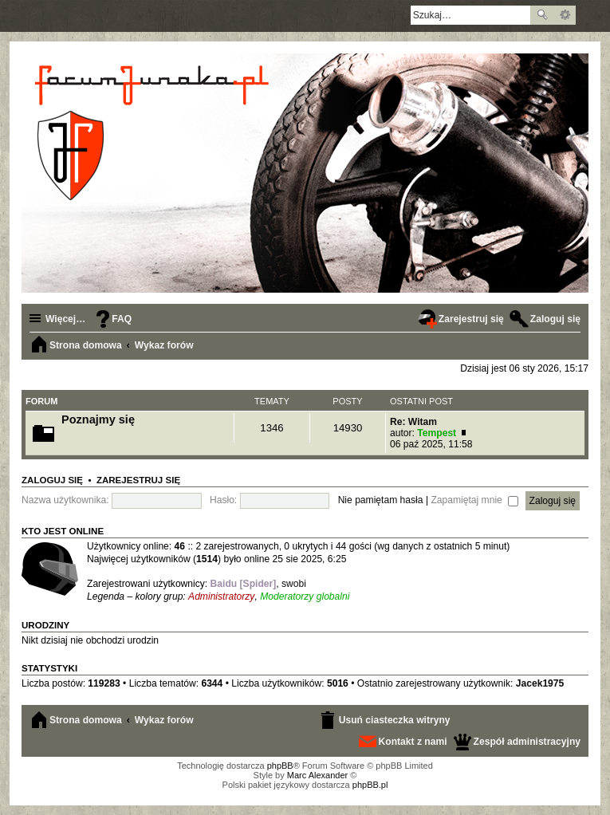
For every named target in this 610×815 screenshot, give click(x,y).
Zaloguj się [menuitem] (555, 319)
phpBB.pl (370, 784)
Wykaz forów (164, 720)
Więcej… (65, 319)
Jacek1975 (540, 683)
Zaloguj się (52, 480)
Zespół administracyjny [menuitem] (527, 741)
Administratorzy (221, 596)
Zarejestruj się (138, 480)
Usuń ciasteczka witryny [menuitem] (395, 720)
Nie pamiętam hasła (380, 500)
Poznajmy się (98, 419)
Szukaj (542, 15)
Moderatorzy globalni (304, 596)
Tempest (436, 433)
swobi (293, 583)
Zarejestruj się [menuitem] (471, 319)
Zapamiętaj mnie (474, 500)
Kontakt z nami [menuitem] (413, 741)
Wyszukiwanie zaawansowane (565, 15)
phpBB (280, 765)
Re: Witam (413, 421)
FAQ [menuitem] (122, 319)
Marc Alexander (317, 775)
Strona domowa (85, 720)
